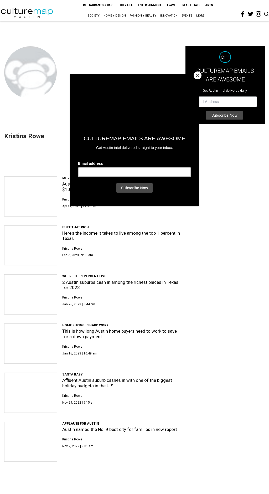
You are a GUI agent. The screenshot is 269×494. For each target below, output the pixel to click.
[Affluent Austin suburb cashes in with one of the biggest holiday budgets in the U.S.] (30, 393)
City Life (126, 5)
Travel (172, 5)
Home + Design (115, 15)
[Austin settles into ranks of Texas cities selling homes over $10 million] (30, 196)
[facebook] (242, 14)
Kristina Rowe (72, 199)
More (200, 15)
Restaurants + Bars (99, 5)
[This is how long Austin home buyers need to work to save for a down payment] (30, 343)
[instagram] (258, 14)
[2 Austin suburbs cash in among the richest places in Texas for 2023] (30, 294)
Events (187, 15)
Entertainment (149, 5)
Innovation (169, 15)
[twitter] (250, 14)
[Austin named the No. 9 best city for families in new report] (30, 442)
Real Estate (191, 5)
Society (94, 15)
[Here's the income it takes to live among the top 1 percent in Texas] (30, 245)
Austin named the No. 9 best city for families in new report (119, 429)
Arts (209, 5)
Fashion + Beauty (143, 15)
